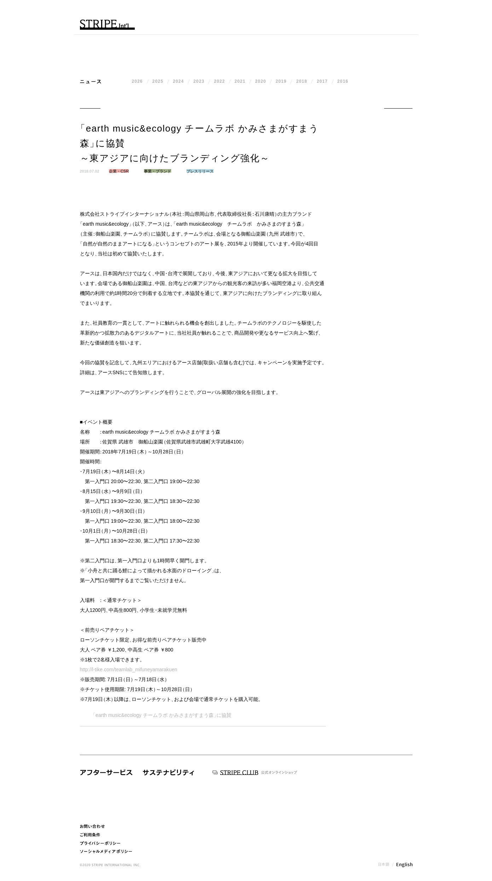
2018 (301, 81)
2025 (157, 81)
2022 (219, 81)
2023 (198, 81)
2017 (322, 81)
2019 (281, 81)
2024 (178, 81)
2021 (240, 81)
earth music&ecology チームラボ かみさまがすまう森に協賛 (161, 715)
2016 (342, 81)
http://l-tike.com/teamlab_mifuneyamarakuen (128, 669)
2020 (260, 81)
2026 (137, 81)
